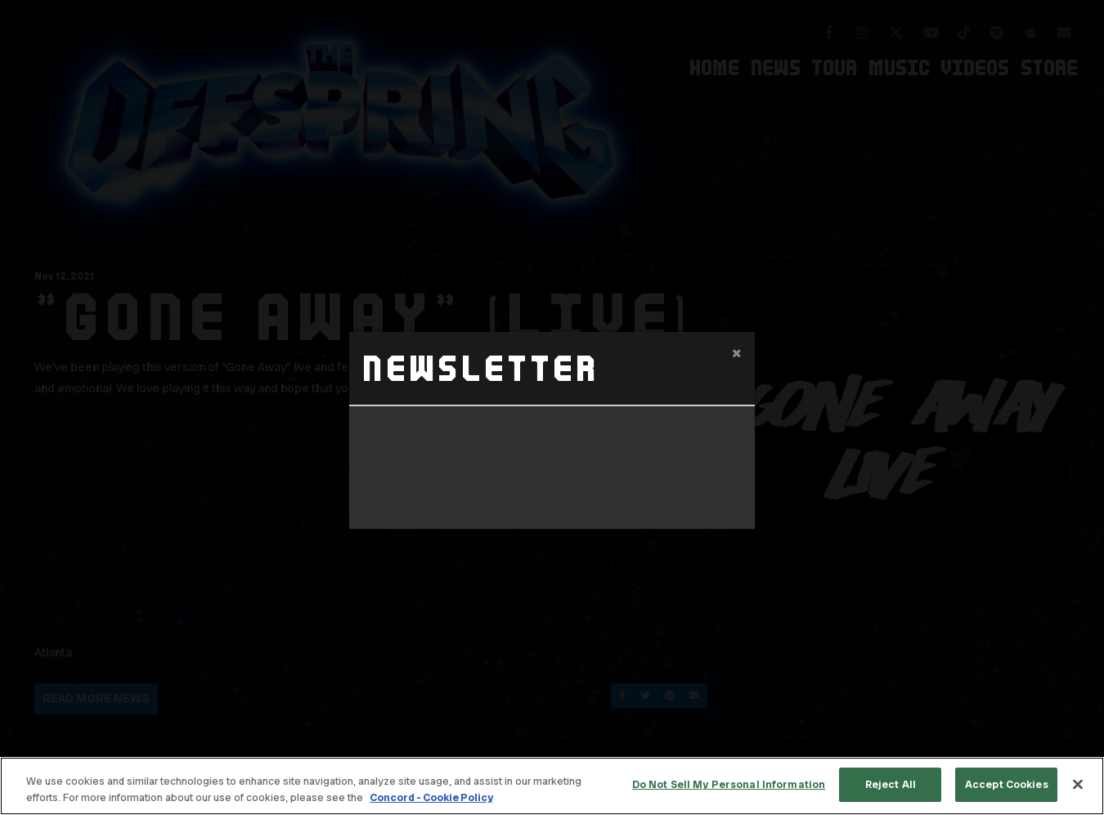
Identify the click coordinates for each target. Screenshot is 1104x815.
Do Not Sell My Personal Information (729, 784)
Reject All (890, 784)
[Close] (1078, 784)
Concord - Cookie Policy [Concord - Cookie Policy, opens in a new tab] (431, 797)
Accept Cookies (1006, 784)
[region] (552, 786)
